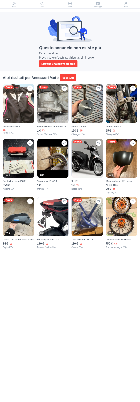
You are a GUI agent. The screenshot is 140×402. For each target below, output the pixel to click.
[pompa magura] (121, 110)
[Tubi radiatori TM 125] (87, 223)
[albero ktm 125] (87, 110)
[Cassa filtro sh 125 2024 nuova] (18, 223)
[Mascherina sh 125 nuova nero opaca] (121, 166)
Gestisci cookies (12, 311)
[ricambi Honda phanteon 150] (53, 110)
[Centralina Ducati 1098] (18, 166)
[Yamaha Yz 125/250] (53, 166)
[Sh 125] (87, 166)
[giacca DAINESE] (18, 110)
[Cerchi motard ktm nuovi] (121, 223)
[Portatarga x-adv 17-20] (53, 223)
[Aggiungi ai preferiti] (30, 88)
